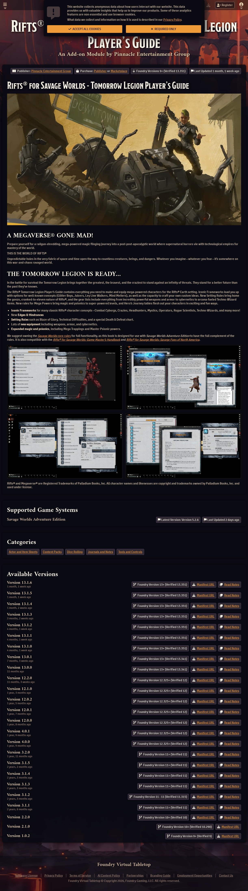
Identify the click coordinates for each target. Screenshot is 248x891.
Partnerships (135, 875)
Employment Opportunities (194, 875)
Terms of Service (80, 875)
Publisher (100, 71)
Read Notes (231, 584)
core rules (54, 336)
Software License (26, 875)
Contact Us (226, 875)
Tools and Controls (130, 552)
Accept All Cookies (84, 29)
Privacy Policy (172, 20)
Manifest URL (205, 584)
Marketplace (119, 71)
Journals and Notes (100, 552)
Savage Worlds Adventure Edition (36, 519)
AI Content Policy (109, 875)
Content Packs (52, 552)
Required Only (163, 29)
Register (225, 5)
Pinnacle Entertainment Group (51, 71)
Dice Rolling (75, 552)
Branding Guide (160, 875)
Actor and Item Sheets (23, 552)
